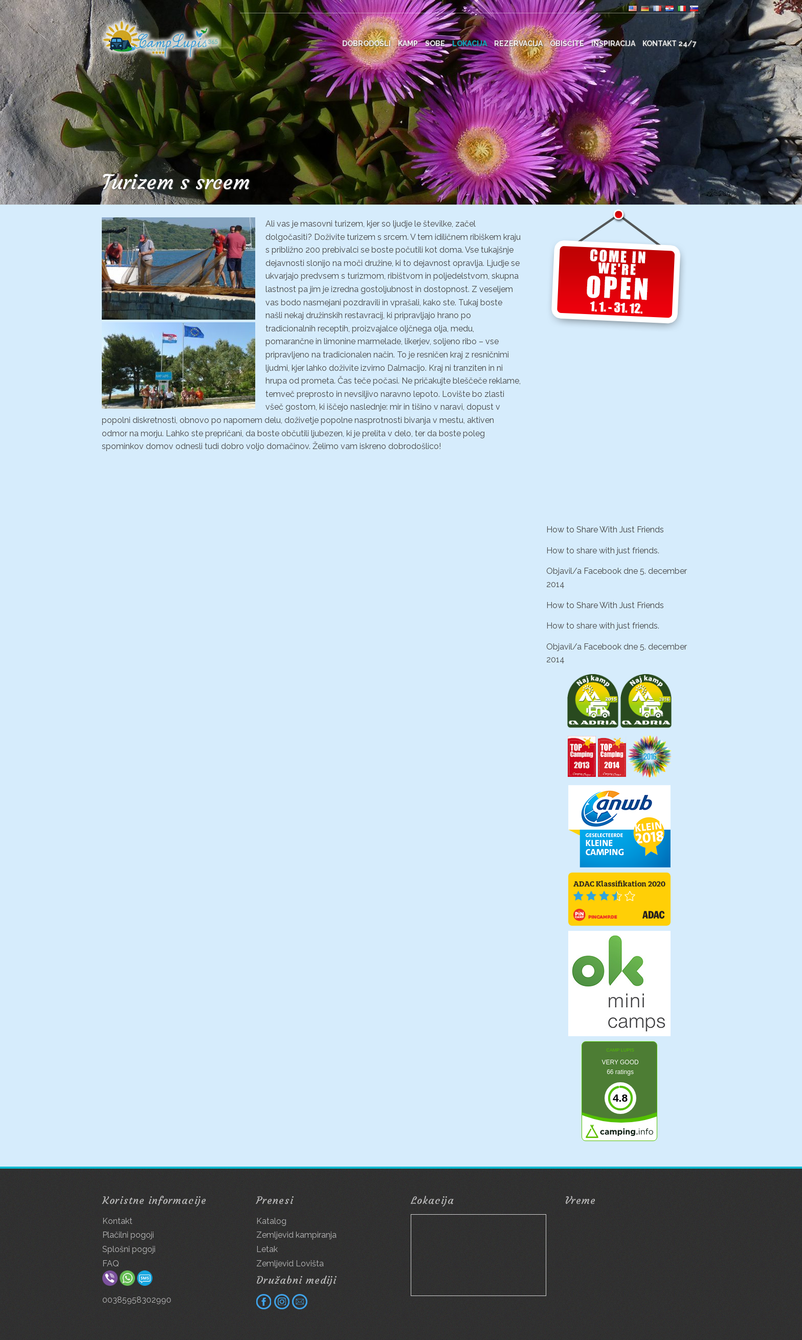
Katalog (271, 1221)
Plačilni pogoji (128, 1235)
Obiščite (567, 43)
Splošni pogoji (128, 1249)
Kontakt (117, 1221)
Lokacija (469, 43)
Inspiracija (613, 43)
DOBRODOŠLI (366, 43)
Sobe (435, 43)
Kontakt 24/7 (669, 43)
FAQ (110, 1263)
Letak (267, 1249)
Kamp (408, 43)
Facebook (602, 571)
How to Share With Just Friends (605, 529)
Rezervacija (518, 43)
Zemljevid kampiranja (296, 1235)
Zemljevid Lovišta (290, 1263)
